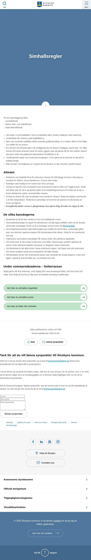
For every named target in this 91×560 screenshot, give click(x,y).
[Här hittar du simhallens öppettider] (46, 288)
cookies (57, 521)
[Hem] (45, 5)
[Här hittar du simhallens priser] (46, 297)
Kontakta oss (45, 462)
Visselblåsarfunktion (15, 507)
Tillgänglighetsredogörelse (18, 498)
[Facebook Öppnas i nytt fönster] (33, 442)
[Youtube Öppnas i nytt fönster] (49, 442)
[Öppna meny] (86, 4)
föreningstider (69, 226)
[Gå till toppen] (45, 552)
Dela (33, 342)
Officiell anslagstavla (15, 489)
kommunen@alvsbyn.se (58, 361)
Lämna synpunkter (54, 342)
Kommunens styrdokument (18, 479)
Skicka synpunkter (13, 414)
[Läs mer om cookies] (45, 533)
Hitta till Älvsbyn (45, 453)
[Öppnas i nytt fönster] (58, 442)
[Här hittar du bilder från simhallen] (46, 306)
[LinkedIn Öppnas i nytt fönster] (41, 442)
